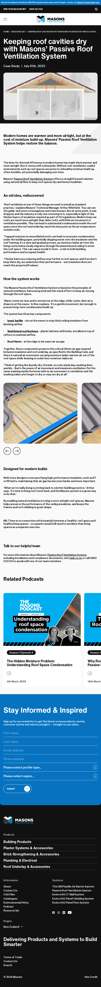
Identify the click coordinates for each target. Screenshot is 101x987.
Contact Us (10, 890)
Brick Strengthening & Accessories (31, 854)
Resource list (19, 31)
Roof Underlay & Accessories (26, 866)
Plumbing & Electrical (20, 860)
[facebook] (53, 912)
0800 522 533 (36, 9)
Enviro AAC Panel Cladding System (73, 898)
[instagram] (58, 912)
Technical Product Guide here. (88, 2)
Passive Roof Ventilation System (33, 178)
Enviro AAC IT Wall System (68, 894)
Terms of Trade (12, 956)
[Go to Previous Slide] (7, 451)
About (7, 886)
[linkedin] (64, 912)
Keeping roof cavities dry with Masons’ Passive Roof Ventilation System (63, 31)
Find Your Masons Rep (14, 9)
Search (7, 964)
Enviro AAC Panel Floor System (70, 902)
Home (6, 31)
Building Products (17, 841)
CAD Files (9, 894)
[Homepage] (50, 19)
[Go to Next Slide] (17, 451)
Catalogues (10, 898)
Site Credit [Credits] (91, 976)
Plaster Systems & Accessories (28, 847)
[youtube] (70, 912)
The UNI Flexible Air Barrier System (73, 886)
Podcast (8, 906)
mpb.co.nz (75, 557)
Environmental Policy (16, 902)
